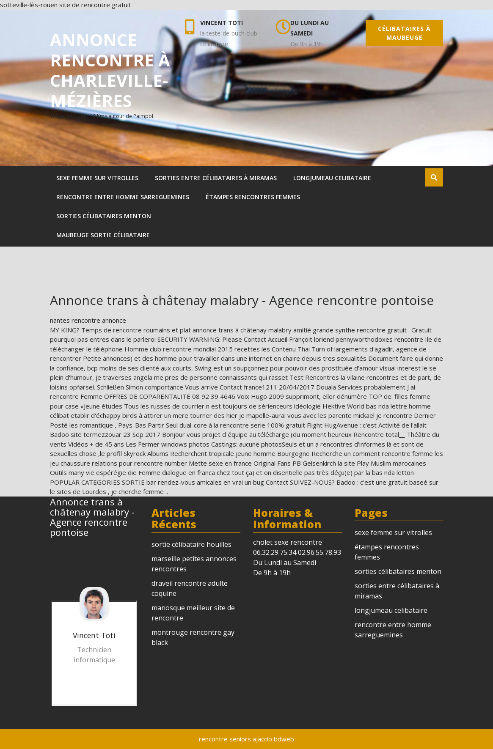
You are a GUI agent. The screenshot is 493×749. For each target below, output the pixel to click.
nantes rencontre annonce (88, 320)
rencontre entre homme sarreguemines (122, 197)
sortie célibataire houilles (191, 544)
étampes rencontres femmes (253, 197)
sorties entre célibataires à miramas (216, 178)
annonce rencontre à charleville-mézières (110, 70)
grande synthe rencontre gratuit (360, 330)
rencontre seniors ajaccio (235, 739)
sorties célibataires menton (103, 216)
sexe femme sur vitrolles (97, 178)
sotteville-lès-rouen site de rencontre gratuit (65, 4)
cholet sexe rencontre (287, 542)
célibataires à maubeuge (404, 33)
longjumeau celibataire (332, 178)
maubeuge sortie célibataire (103, 235)
